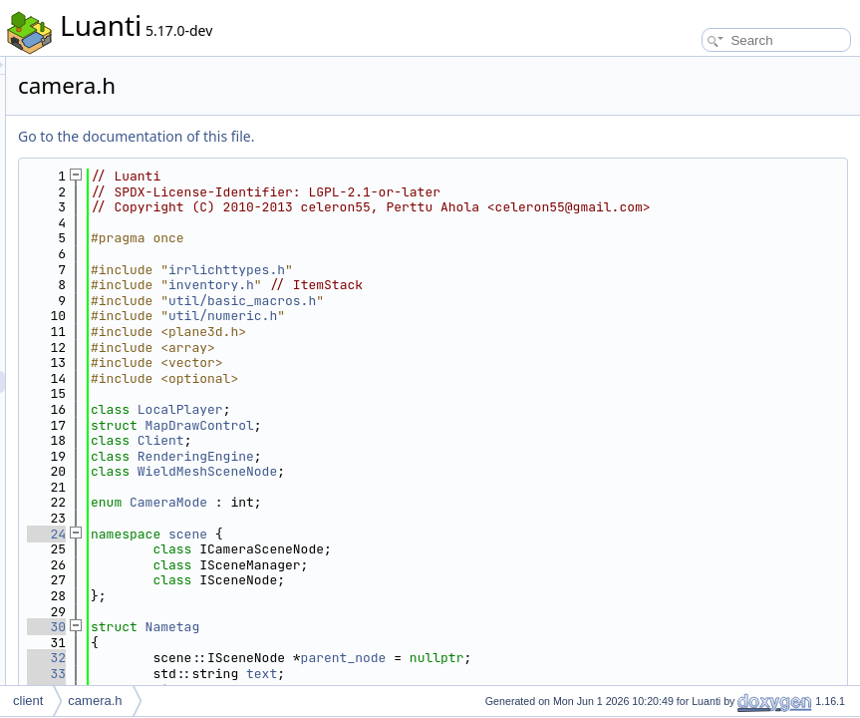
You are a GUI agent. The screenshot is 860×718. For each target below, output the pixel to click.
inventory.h (460, 300)
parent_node (593, 673)
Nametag (422, 642)
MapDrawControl (449, 440)
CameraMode (417, 518)
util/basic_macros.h (491, 315)
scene (437, 548)
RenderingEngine (445, 471)
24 (295, 548)
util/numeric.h (472, 331)
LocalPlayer (429, 425)
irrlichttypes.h (476, 284)
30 (295, 642)
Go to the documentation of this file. (385, 136)
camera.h (95, 700)
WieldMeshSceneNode (456, 487)
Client (410, 456)
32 (295, 673)
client (28, 700)
